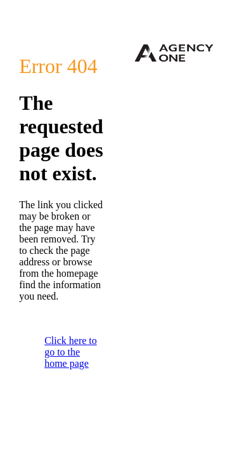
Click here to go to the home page (70, 352)
